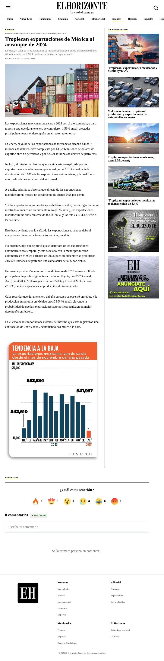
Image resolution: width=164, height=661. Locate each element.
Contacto (115, 636)
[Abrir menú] (8, 8)
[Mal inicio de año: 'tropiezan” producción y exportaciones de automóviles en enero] (133, 92)
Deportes (62, 615)
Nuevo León (63, 589)
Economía (62, 608)
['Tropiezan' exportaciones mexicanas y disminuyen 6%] (133, 49)
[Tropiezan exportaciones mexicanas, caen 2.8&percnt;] (133, 138)
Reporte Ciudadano (67, 643)
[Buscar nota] (156, 8)
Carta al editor (118, 602)
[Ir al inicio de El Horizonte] (82, 8)
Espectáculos (117, 595)
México (61, 595)
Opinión (115, 589)
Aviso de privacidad (120, 630)
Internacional (64, 602)
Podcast (61, 630)
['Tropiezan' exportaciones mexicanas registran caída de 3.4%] (133, 181)
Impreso (62, 636)
